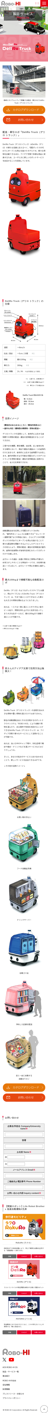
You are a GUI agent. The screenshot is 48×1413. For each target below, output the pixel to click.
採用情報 (6, 1389)
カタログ (24, 1256)
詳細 (9, 1256)
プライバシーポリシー (11, 1398)
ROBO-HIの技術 (9, 1380)
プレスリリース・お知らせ (13, 1393)
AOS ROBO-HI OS (10, 1367)
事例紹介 (6, 1375)
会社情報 (6, 1384)
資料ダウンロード (36, 3)
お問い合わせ (38, 3)
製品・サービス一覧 (11, 1371)
